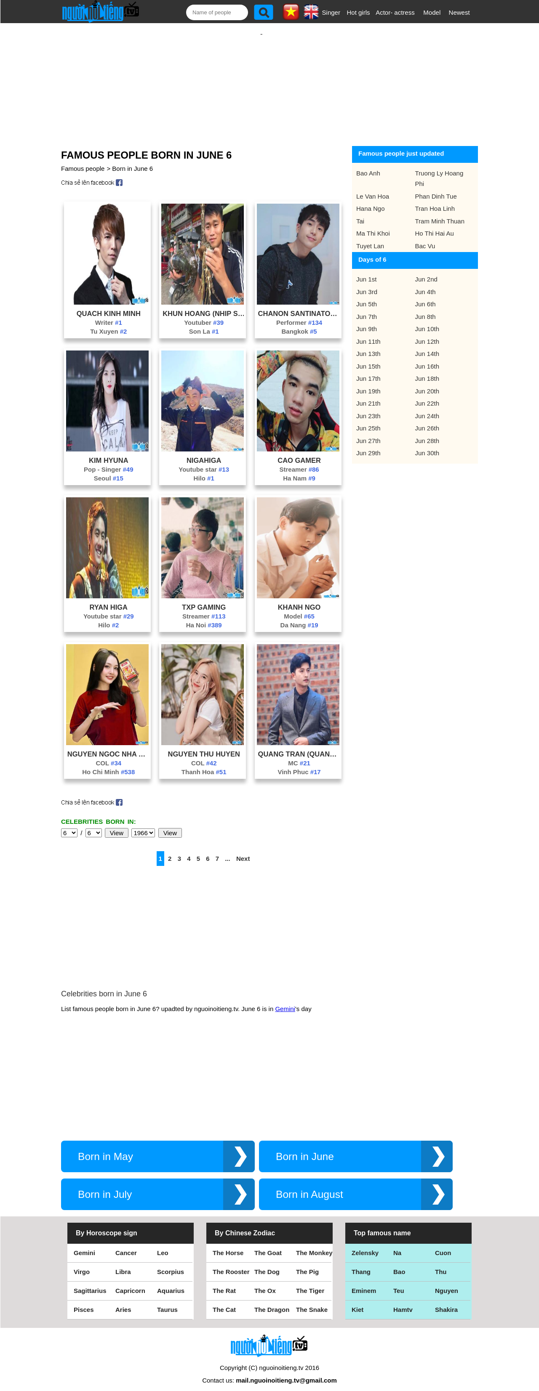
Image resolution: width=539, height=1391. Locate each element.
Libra (123, 1263)
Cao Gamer (299, 452)
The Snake (312, 1301)
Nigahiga (204, 452)
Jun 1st (366, 270)
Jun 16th (427, 357)
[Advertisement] (261, 78)
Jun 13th (368, 345)
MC (299, 754)
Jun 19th (368, 382)
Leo (162, 1244)
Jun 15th (368, 357)
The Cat (224, 1301)
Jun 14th (427, 345)
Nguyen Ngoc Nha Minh (108, 745)
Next (243, 850)
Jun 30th (427, 444)
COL (109, 754)
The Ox (265, 1282)
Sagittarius (90, 1282)
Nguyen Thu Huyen (204, 745)
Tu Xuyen (108, 323)
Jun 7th (366, 308)
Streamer (299, 461)
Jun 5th (366, 295)
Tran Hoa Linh (435, 200)
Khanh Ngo (299, 599)
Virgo (82, 1263)
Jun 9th (366, 320)
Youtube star (204, 461)
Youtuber (204, 314)
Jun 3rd (366, 283)
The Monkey (314, 1244)
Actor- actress (395, 12)
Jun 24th (427, 407)
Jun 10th (427, 320)
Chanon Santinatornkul (299, 305)
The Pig (307, 1263)
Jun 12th (427, 333)
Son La (204, 323)
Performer (299, 314)
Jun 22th (427, 394)
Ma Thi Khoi (373, 224)
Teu (398, 1282)
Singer (331, 12)
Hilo (204, 469)
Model (431, 12)
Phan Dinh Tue (436, 187)
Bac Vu (425, 237)
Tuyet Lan (370, 237)
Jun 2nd (426, 270)
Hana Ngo (370, 200)
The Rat (224, 1282)
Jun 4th (425, 283)
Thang (361, 1263)
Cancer (126, 1244)
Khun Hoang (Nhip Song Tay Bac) (204, 305)
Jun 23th (368, 407)
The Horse (228, 1244)
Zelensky (365, 1244)
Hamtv (403, 1301)
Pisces (84, 1301)
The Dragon (271, 1301)
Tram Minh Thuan (440, 212)
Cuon (443, 1244)
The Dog (267, 1263)
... (227, 850)
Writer (108, 314)
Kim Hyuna (108, 452)
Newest (459, 12)
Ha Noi (204, 616)
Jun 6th (425, 295)
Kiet (357, 1301)
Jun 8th (425, 308)
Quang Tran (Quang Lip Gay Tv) (299, 745)
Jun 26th (427, 419)
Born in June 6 (132, 160)
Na (397, 1244)
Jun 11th (368, 333)
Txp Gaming (204, 599)
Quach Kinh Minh (109, 305)
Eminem (364, 1282)
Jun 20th (427, 382)
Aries (123, 1301)
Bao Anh (368, 164)
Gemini (285, 1000)
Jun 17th (368, 370)
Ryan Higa (109, 599)
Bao (399, 1263)
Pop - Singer (108, 461)
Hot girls (358, 12)
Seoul (108, 469)
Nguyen (446, 1282)
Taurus (167, 1301)
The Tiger (310, 1282)
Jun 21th (368, 394)
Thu (441, 1263)
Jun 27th (368, 432)
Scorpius (170, 1263)
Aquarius (170, 1282)
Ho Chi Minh (108, 763)
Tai (360, 212)
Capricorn (130, 1282)
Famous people (82, 160)
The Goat (268, 1244)
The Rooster (231, 1263)
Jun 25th (368, 419)
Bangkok (299, 323)
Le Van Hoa (372, 187)
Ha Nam (299, 469)
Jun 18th (427, 370)
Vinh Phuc (299, 763)
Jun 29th (368, 444)
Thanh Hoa (204, 763)
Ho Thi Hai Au (434, 224)
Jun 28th (427, 432)
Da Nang (299, 616)
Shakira (446, 1301)
